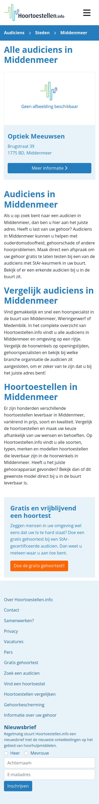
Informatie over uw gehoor (30, 715)
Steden (42, 33)
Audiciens (14, 33)
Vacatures (13, 641)
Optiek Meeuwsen (49, 126)
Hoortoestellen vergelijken (30, 694)
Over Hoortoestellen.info (28, 600)
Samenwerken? (19, 621)
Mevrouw (39, 753)
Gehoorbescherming (24, 705)
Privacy (11, 631)
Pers (8, 652)
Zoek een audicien (22, 673)
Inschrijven (18, 786)
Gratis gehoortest (21, 662)
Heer (15, 753)
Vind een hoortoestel (24, 684)
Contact (11, 610)
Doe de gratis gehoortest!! (39, 566)
